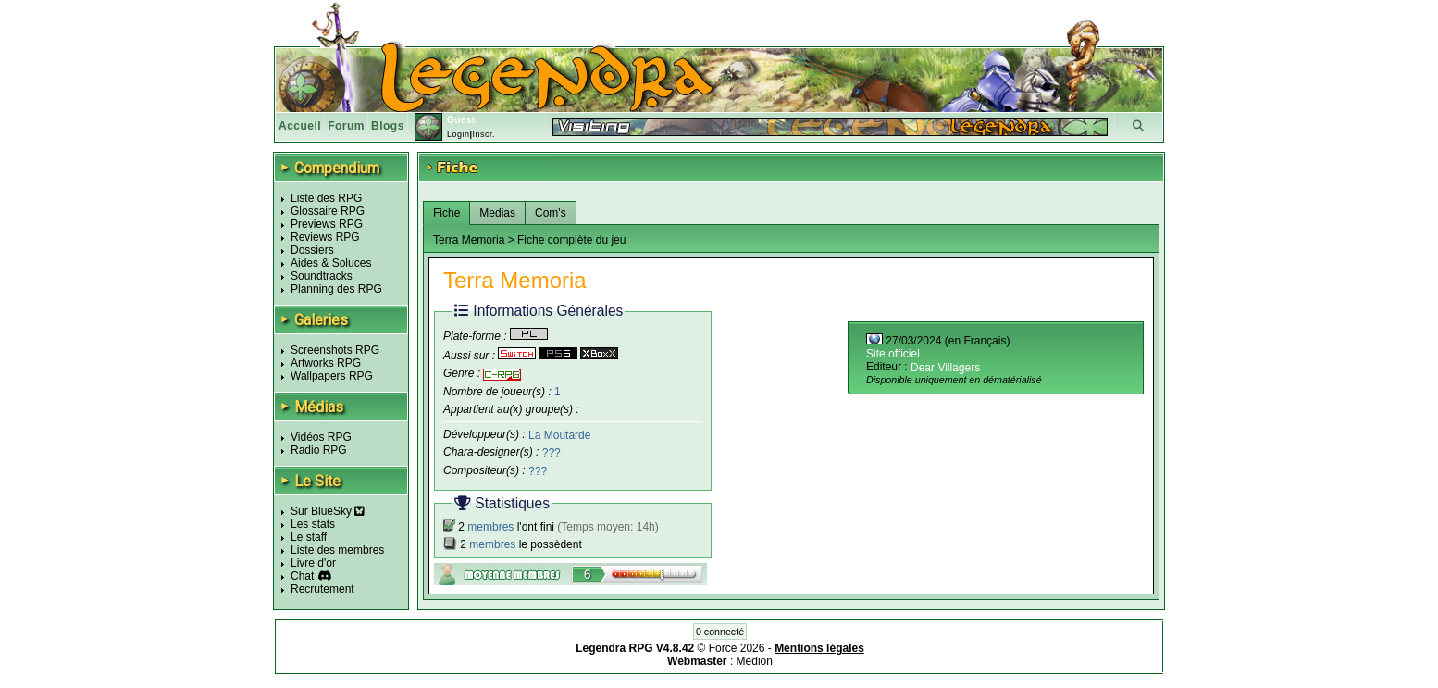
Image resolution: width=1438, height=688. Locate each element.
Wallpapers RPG (332, 375)
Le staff (309, 537)
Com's (550, 212)
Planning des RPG (336, 288)
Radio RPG (319, 450)
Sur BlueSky (328, 511)
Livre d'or (313, 563)
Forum (346, 125)
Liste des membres (337, 550)
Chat (302, 575)
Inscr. (483, 134)
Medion (755, 661)
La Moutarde (559, 434)
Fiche (446, 212)
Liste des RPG (326, 198)
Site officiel (893, 353)
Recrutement (322, 588)
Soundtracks (322, 275)
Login (458, 134)
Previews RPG (327, 224)
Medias (497, 212)
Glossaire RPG (328, 211)
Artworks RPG (326, 363)
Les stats (313, 524)
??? (551, 452)
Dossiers (312, 250)
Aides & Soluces (331, 262)
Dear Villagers (945, 367)
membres (490, 526)
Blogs (387, 125)
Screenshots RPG (335, 350)
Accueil (300, 125)
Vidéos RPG (321, 437)
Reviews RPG (325, 237)
